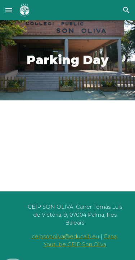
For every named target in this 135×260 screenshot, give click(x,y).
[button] (8, 10)
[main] (68, 60)
